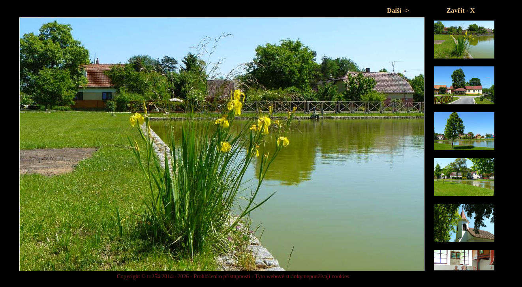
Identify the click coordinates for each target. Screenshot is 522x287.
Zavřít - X (461, 10)
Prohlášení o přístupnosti (221, 276)
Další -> (398, 10)
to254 (153, 276)
